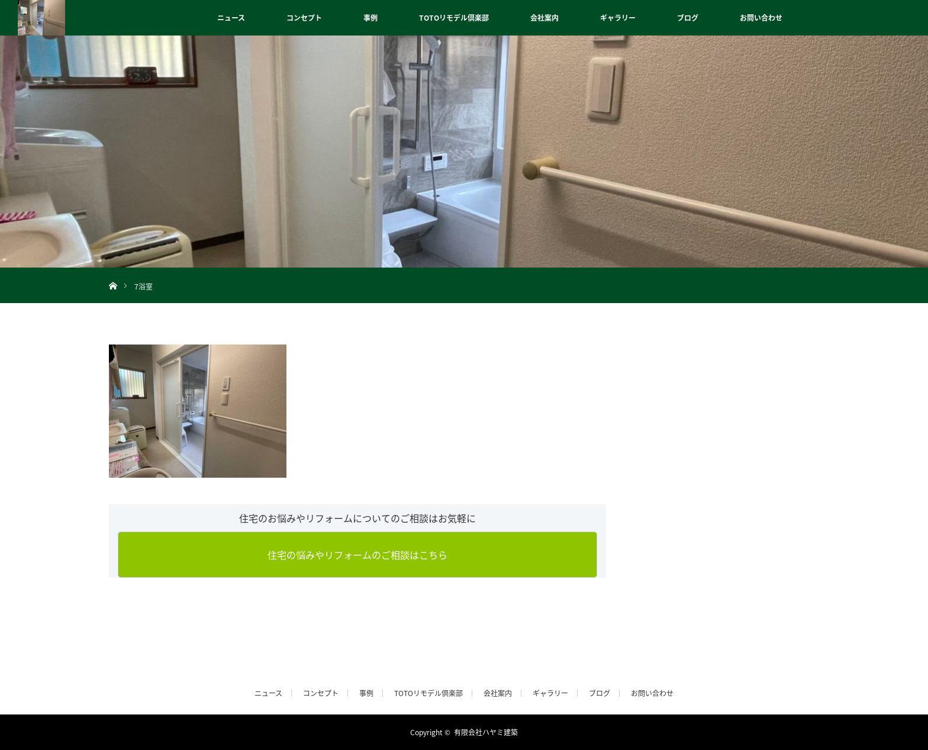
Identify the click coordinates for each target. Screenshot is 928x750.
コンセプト (304, 17)
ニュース (231, 17)
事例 (370, 17)
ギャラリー (618, 17)
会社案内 (544, 17)
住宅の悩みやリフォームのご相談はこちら (357, 555)
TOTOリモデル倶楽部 (454, 17)
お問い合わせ (761, 17)
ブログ (687, 17)
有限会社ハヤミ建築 (486, 732)
